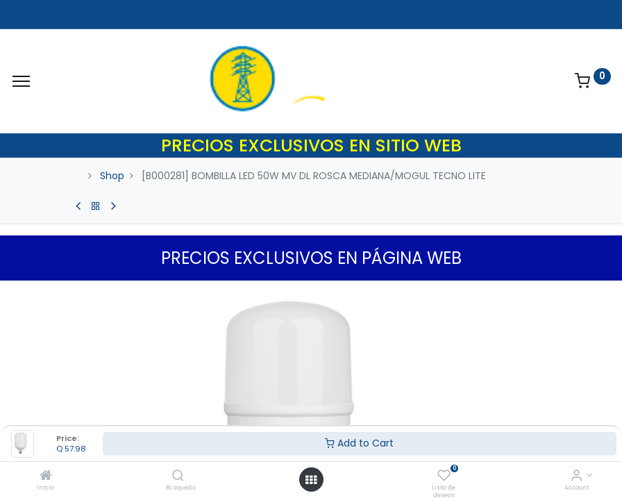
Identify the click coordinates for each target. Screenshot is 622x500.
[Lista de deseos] (444, 476)
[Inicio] (46, 476)
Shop (112, 176)
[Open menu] (311, 480)
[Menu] (21, 81)
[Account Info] (576, 476)
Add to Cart (359, 443)
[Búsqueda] (178, 476)
